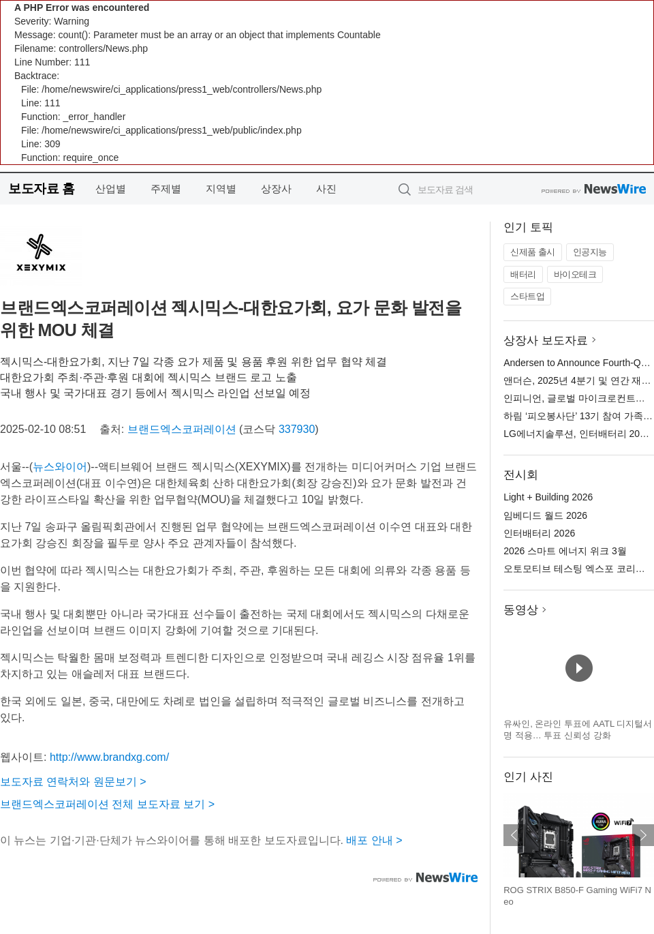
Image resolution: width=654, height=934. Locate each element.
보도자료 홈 (41, 188)
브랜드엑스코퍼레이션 (181, 429)
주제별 (166, 188)
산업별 (110, 188)
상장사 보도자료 (545, 340)
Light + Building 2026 (548, 497)
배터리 (523, 274)
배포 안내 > (374, 840)
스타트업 (527, 296)
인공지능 (590, 252)
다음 (643, 835)
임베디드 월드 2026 (545, 515)
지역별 (221, 188)
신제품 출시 (532, 252)
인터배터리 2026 (539, 533)
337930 (297, 429)
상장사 (276, 188)
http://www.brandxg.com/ (109, 757)
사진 (326, 188)
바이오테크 (575, 274)
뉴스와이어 (60, 466)
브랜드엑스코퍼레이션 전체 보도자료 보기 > (107, 804)
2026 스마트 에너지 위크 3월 (565, 550)
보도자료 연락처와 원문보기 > (73, 781)
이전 (514, 835)
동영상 (520, 609)
